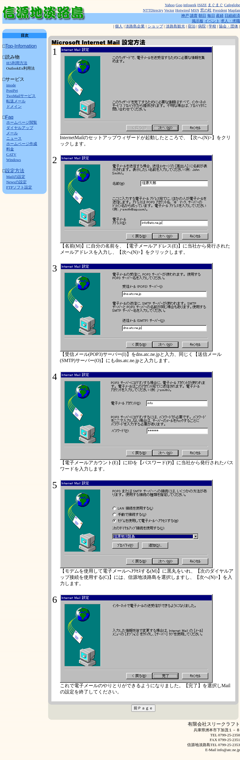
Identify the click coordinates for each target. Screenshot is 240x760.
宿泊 (191, 26)
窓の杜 (206, 10)
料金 (10, 149)
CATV (11, 154)
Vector (169, 10)
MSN (195, 10)
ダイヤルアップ (19, 128)
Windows (13, 160)
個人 (119, 26)
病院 (202, 26)
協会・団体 (228, 26)
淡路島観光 (175, 26)
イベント (212, 21)
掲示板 (197, 21)
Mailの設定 (15, 176)
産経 (220, 15)
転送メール (16, 101)
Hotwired (182, 10)
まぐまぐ (215, 5)
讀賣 (194, 15)
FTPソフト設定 (19, 187)
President (220, 10)
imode (11, 85)
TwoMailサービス (21, 96)
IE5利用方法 (16, 63)
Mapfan (234, 10)
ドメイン (14, 106)
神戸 (185, 15)
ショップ (155, 26)
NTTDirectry (153, 10)
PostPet (12, 90)
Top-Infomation (21, 46)
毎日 (211, 15)
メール (12, 133)
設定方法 (14, 170)
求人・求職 (230, 21)
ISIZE (202, 5)
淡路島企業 (135, 26)
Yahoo (170, 5)
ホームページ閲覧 (21, 122)
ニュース (14, 138)
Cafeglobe (232, 5)
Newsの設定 (16, 182)
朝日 (202, 15)
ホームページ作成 (21, 144)
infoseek (189, 5)
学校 (212, 26)
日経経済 (232, 15)
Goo (179, 5)
